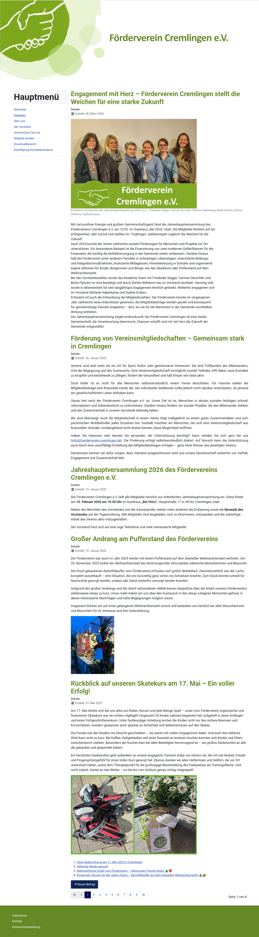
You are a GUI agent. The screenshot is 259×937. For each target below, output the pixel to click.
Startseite (20, 109)
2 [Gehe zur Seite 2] (94, 894)
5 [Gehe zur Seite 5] (112, 894)
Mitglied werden (24, 138)
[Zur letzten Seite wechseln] (143, 894)
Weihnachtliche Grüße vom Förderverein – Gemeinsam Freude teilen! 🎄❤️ (124, 871)
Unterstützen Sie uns (27, 132)
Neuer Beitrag (84, 884)
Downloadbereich (25, 144)
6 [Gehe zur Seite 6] (118, 894)
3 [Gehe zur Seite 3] (100, 894)
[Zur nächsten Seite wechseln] (136, 894)
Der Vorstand (22, 127)
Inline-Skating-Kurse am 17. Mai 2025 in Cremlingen (109, 862)
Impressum (19, 915)
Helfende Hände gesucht (92, 866)
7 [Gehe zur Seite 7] (124, 894)
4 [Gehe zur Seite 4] (106, 894)
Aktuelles (20, 115)
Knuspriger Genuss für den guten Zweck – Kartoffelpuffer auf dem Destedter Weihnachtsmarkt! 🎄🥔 (141, 875)
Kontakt (17, 921)
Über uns (19, 121)
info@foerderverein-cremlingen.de (96, 440)
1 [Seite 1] (87, 894)
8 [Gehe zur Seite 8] (130, 894)
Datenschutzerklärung (26, 927)
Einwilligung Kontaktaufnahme (33, 150)
